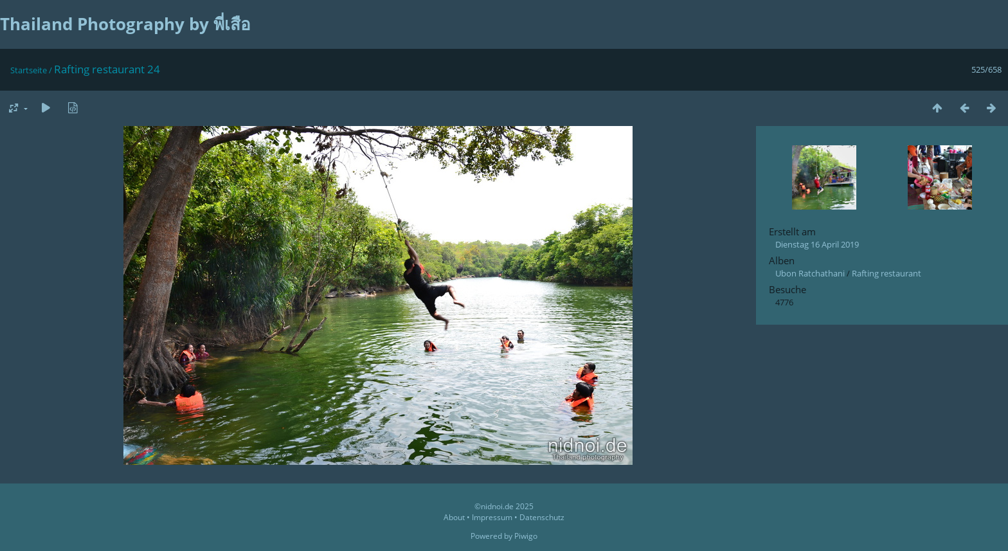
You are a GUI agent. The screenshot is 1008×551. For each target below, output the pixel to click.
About (454, 517)
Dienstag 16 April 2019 (817, 244)
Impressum (492, 517)
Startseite (28, 70)
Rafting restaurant (886, 273)
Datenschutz (541, 517)
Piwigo (525, 535)
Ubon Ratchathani (810, 273)
